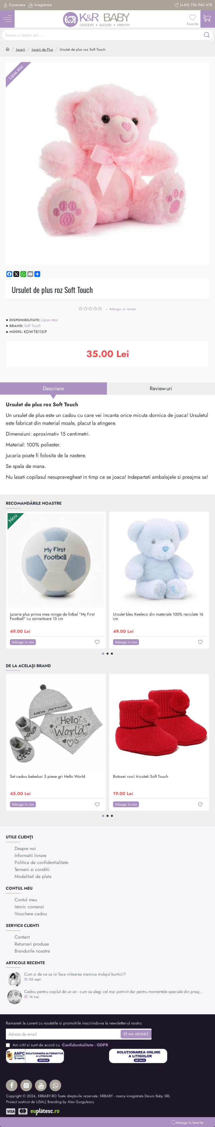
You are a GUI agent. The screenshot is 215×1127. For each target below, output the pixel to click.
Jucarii (20, 49)
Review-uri (161, 388)
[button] (187, 1122)
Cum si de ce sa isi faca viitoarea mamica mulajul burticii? (75, 974)
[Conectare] (14, 5)
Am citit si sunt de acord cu (57, 1045)
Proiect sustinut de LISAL (25, 1102)
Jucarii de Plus (42, 49)
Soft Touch (32, 325)
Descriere (53, 388)
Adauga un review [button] (122, 309)
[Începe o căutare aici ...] (207, 35)
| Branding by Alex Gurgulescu (69, 1102)
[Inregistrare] (40, 5)
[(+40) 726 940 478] (193, 5)
